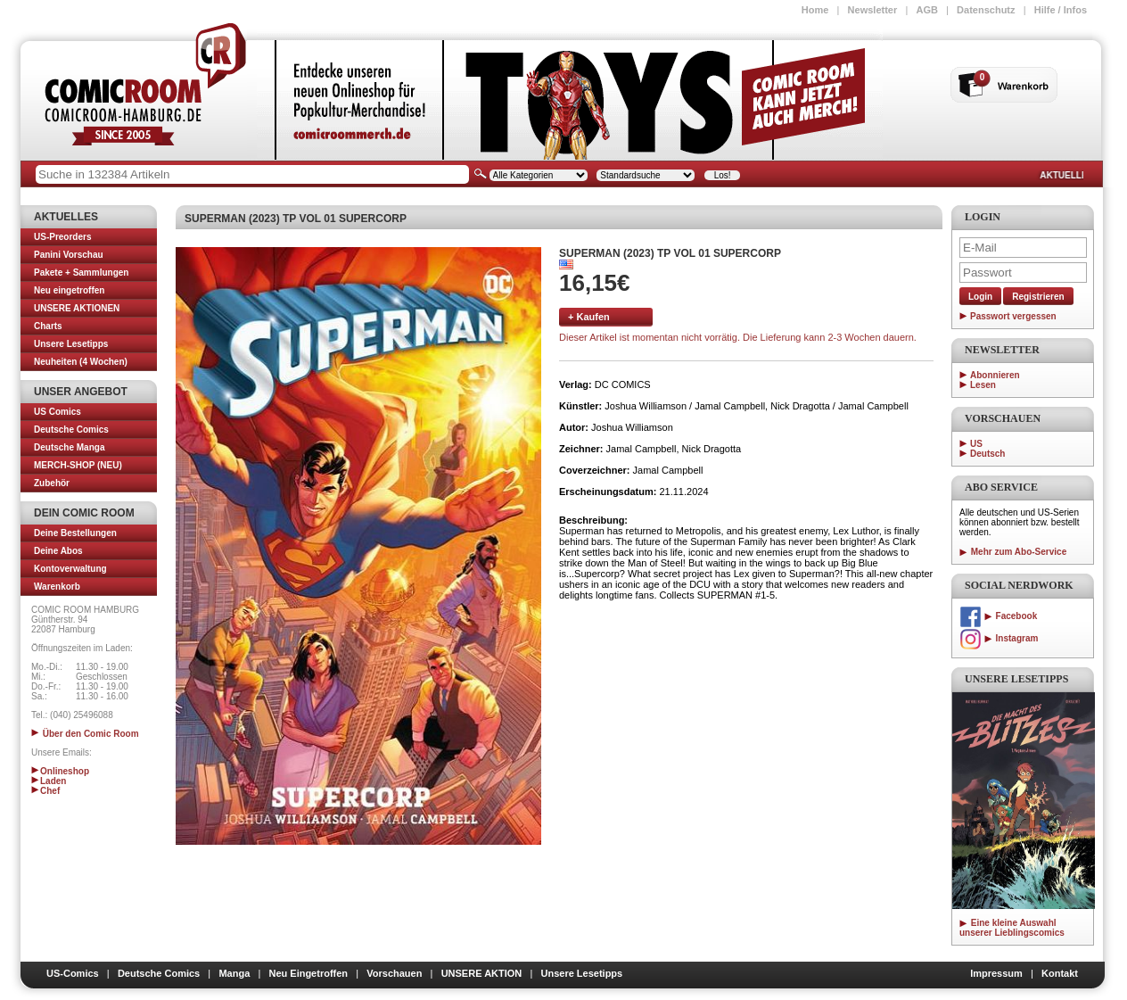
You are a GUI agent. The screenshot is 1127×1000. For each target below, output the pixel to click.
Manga (234, 973)
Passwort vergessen (1013, 316)
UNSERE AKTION (481, 973)
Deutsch (987, 454)
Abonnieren (995, 375)
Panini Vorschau (68, 255)
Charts (48, 326)
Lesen (983, 385)
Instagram (998, 638)
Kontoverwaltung (70, 569)
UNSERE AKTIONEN (76, 308)
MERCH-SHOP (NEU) (78, 465)
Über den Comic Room (85, 734)
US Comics (57, 412)
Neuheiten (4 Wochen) (81, 362)
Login (980, 297)
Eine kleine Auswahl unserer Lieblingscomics (1012, 928)
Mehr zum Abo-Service (1012, 552)
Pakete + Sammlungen (81, 272)
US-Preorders (62, 237)
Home (815, 9)
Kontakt (1059, 973)
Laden (48, 781)
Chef (45, 791)
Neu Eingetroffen (308, 973)
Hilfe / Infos (1060, 9)
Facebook (998, 616)
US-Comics (72, 973)
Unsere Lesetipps (71, 344)
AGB (926, 9)
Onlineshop (60, 771)
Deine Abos (58, 551)
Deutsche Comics (71, 429)
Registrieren (1038, 297)
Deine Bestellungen (75, 533)
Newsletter (873, 9)
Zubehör (52, 483)
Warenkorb (57, 586)
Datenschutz (986, 9)
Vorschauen (394, 973)
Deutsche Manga (69, 447)
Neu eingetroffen (69, 290)
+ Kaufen (589, 316)
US (976, 444)
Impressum (996, 973)
